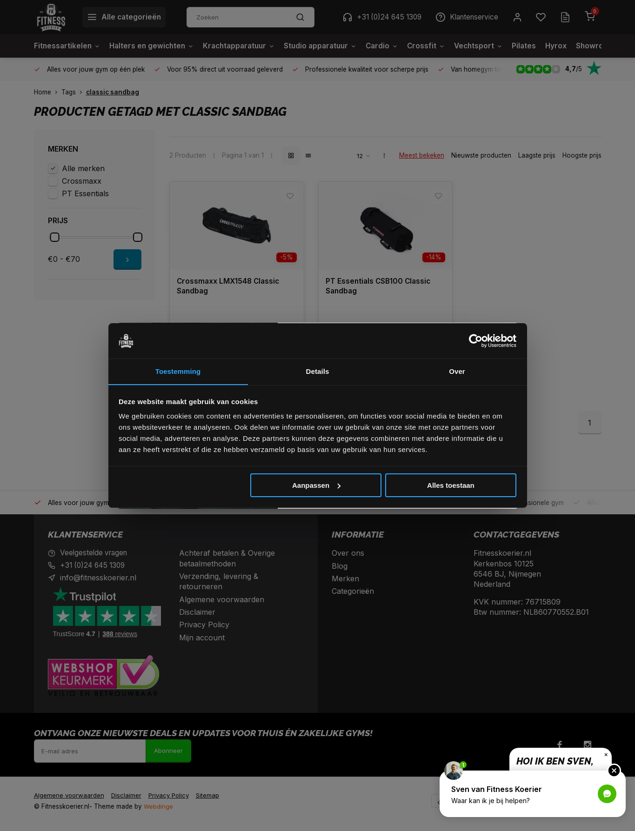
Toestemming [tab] (178, 371)
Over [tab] (457, 371)
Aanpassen (316, 485)
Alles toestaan (451, 485)
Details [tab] (317, 371)
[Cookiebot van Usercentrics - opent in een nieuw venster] (475, 341)
